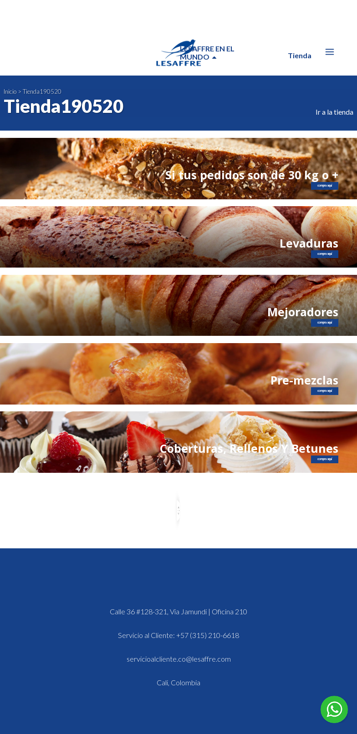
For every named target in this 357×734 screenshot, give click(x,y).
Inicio (10, 91)
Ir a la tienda (334, 111)
